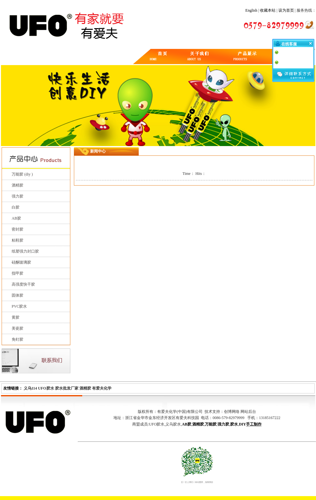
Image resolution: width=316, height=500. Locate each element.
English (251, 10)
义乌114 (30, 388)
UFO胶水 (46, 388)
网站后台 (248, 411)
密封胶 (17, 229)
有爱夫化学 (101, 388)
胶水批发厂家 (66, 388)
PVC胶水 (19, 306)
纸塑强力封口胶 (25, 251)
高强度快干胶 (23, 284)
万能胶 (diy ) (22, 174)
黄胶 (15, 317)
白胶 (15, 207)
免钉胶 (17, 339)
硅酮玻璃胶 (21, 262)
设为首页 (286, 10)
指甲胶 (17, 273)
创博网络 (232, 411)
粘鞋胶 (17, 240)
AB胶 (16, 218)
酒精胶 (17, 185)
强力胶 (17, 196)
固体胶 (17, 295)
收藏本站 (267, 10)
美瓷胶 (17, 328)
